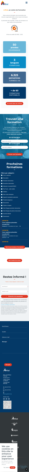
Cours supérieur (6, 175)
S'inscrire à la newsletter (14, 296)
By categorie (14, 143)
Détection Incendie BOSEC (8, 186)
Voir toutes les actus (15, 260)
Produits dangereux (7, 200)
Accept (12, 467)
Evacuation (4, 178)
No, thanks (6, 467)
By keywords (14, 137)
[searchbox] (14, 147)
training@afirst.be (7, 394)
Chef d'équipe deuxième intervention (11, 211)
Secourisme (5, 202)
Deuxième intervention (7, 183)
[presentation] (14, 359)
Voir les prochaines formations (15, 247)
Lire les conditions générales (8, 304)
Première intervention (7, 180)
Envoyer (8, 364)
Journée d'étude (6, 213)
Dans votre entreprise (7, 194)
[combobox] (14, 147)
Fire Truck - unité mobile (8, 189)
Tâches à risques (6, 205)
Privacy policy (23, 466)
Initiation (4, 191)
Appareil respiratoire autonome (9, 197)
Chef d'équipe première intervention (10, 208)
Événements (5, 216)
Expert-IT (23, 467)
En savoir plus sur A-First (14, 103)
